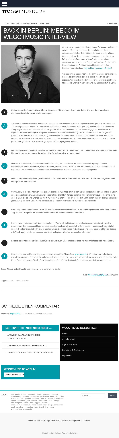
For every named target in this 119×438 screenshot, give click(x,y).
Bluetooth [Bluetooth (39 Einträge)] (31, 394)
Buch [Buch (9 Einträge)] (39, 394)
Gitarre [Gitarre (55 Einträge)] (43, 398)
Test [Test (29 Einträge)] (36, 407)
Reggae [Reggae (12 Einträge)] (37, 403)
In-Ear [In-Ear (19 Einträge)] (13, 401)
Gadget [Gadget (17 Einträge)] (28, 398)
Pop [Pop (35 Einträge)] (31, 403)
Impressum (67, 355)
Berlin (18, 281)
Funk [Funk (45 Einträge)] (22, 398)
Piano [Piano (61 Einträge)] (26, 403)
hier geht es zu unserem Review (98, 68)
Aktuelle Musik (68, 339)
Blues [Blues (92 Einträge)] (23, 394)
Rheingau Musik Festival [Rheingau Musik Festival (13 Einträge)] (21, 405)
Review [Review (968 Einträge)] (44, 403)
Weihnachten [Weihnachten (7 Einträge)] (16, 409)
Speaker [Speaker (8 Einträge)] (19, 407)
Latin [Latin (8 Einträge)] (50, 401)
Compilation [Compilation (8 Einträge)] (16, 396)
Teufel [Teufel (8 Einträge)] (41, 407)
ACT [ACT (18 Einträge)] (12, 394)
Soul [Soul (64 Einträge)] (13, 407)
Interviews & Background (73, 350)
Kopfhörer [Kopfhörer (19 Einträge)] (43, 401)
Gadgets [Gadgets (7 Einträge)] (35, 398)
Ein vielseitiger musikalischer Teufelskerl (30, 352)
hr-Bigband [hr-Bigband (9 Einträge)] (59, 398)
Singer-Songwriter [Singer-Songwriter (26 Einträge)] (55, 405)
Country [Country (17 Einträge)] (26, 396)
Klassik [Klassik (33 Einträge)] (34, 401)
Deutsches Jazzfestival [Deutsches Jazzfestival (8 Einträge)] (39, 396)
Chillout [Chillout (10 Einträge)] (55, 394)
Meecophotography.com (98, 275)
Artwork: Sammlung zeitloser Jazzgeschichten (23, 337)
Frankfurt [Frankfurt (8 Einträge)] (14, 398)
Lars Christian (31, 23)
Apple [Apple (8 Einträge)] (17, 394)
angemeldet (14, 314)
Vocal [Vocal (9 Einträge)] (52, 407)
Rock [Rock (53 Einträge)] (34, 405)
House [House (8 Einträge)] (50, 398)
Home (65, 333)
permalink (113, 23)
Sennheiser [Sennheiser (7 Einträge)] (42, 405)
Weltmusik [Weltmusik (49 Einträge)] (27, 409)
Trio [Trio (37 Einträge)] (46, 407)
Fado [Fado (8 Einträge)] (57, 396)
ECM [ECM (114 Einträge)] (52, 396)
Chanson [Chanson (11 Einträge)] (46, 394)
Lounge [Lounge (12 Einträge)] (56, 401)
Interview (25, 281)
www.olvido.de (81, 254)
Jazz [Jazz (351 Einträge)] (28, 401)
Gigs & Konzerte (69, 344)
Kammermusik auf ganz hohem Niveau (26, 345)
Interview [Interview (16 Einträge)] (21, 401)
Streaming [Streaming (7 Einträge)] (28, 407)
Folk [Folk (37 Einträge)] (62, 396)
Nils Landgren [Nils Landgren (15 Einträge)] (16, 403)
